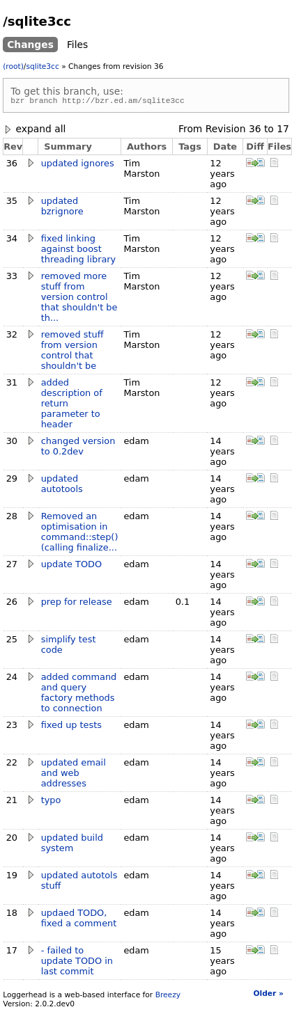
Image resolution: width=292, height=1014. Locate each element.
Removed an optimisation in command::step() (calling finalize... (79, 534)
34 (11, 240)
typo (51, 802)
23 (11, 727)
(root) (13, 66)
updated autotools (62, 485)
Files (77, 44)
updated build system (72, 844)
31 (11, 384)
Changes (30, 44)
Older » (268, 995)
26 (11, 604)
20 (11, 839)
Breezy (167, 996)
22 (11, 764)
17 (283, 130)
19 (11, 877)
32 (11, 336)
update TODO (71, 566)
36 (255, 130)
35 (11, 203)
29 (11, 480)
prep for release (76, 604)
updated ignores (77, 165)
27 (11, 566)
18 (11, 915)
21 (11, 802)
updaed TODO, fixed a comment (79, 920)
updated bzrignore (62, 208)
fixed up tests (71, 727)
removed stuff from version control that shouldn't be (72, 352)
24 (11, 679)
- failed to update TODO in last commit (77, 963)
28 (11, 518)
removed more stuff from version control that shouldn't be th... (79, 299)
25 (11, 641)
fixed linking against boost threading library (78, 251)
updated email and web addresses (73, 775)
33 (11, 278)
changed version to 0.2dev (78, 448)
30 (11, 443)
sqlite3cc (42, 66)
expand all (34, 130)
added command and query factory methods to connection (79, 694)
